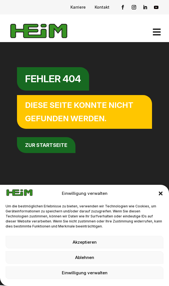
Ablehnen (84, 257)
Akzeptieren (85, 242)
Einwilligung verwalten (84, 272)
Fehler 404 (53, 78)
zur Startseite (46, 145)
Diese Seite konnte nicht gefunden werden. (79, 111)
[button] (160, 193)
